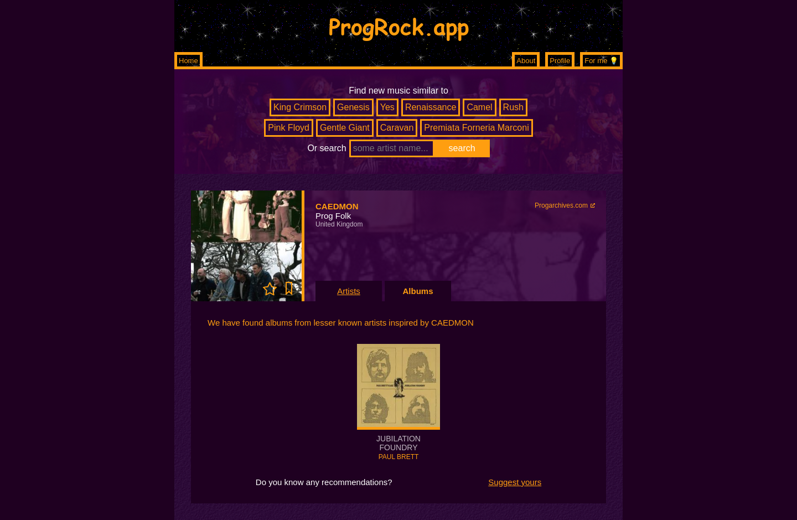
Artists (348, 291)
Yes (387, 107)
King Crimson (300, 107)
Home (188, 60)
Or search (326, 148)
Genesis (353, 107)
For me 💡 (601, 60)
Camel (479, 107)
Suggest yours (514, 482)
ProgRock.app (399, 26)
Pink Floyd (288, 127)
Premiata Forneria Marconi (476, 127)
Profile (560, 60)
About (525, 60)
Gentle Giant (345, 127)
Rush (513, 107)
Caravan (396, 127)
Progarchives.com (561, 205)
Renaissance (431, 107)
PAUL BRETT (399, 457)
